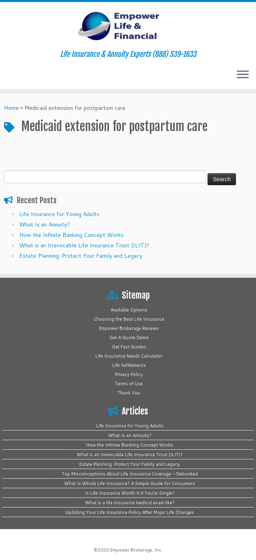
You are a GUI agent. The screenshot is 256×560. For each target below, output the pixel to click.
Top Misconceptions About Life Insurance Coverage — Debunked (130, 474)
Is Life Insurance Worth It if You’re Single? (130, 493)
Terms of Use (129, 383)
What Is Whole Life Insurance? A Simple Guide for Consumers (129, 483)
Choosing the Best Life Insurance (129, 319)
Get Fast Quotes (129, 347)
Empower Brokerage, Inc (135, 550)
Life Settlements (129, 365)
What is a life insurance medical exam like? (130, 502)
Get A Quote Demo (129, 337)
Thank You (128, 393)
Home (11, 108)
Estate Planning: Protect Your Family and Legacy (80, 256)
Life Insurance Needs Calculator (128, 356)
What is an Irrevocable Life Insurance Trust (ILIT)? (84, 245)
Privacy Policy (129, 374)
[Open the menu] (243, 75)
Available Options (129, 310)
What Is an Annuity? (44, 224)
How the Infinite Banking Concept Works (71, 235)
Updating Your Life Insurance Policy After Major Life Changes (129, 512)
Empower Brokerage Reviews (129, 328)
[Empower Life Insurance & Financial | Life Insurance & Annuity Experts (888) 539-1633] (128, 26)
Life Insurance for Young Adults (59, 214)
